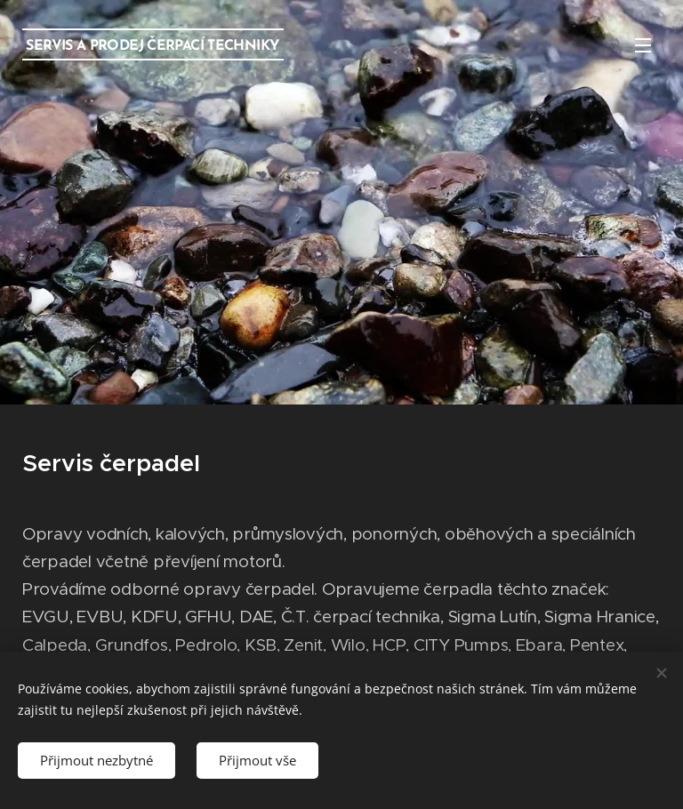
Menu (643, 45)
